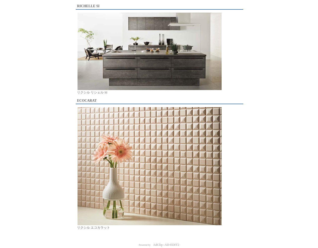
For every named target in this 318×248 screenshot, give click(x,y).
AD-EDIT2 (171, 245)
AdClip (157, 245)
